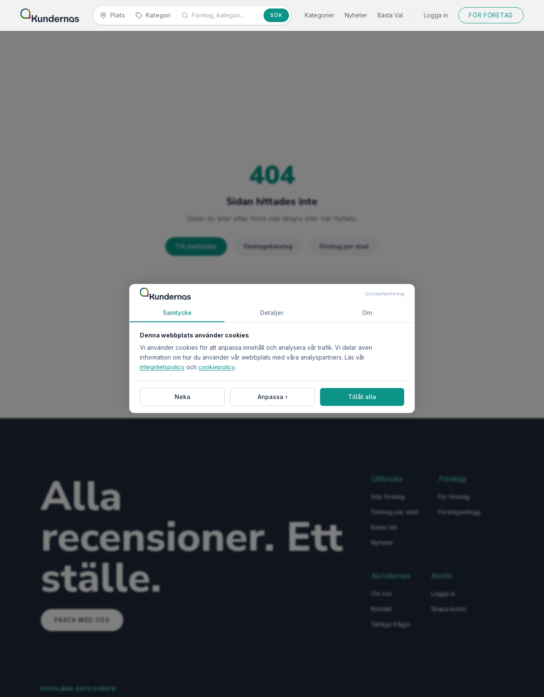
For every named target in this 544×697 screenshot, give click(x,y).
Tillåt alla (362, 396)
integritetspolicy (162, 367)
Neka (182, 396)
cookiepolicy (216, 367)
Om (367, 312)
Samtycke (177, 315)
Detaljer (271, 312)
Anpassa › (273, 396)
